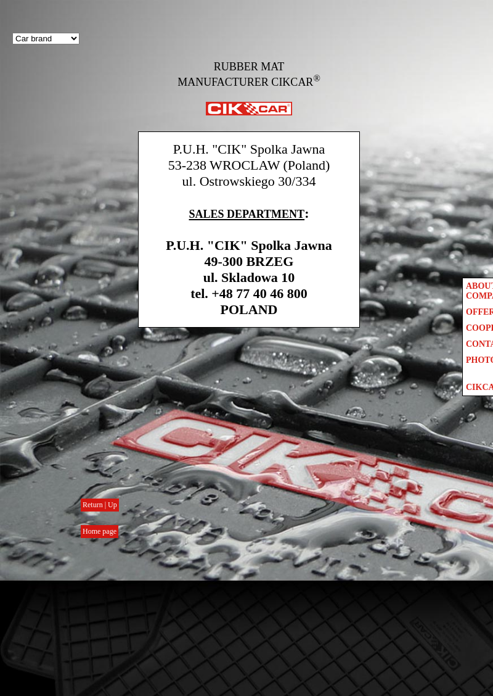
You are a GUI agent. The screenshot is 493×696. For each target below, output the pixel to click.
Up (112, 504)
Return (94, 504)
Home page (99, 531)
